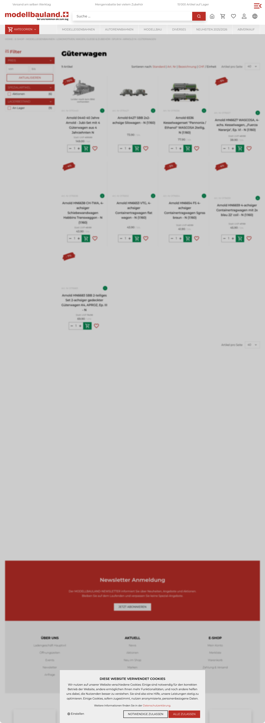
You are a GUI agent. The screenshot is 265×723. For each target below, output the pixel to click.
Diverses (179, 29)
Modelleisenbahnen (78, 29)
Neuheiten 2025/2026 (211, 29)
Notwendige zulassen (145, 714)
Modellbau (153, 29)
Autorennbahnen (119, 29)
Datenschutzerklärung (156, 705)
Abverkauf (246, 29)
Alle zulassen (184, 714)
